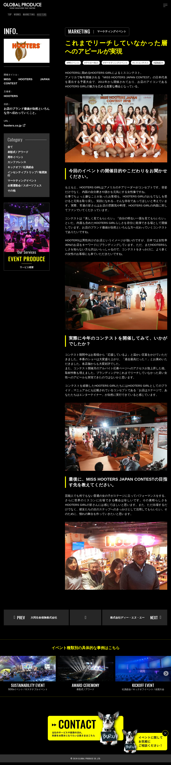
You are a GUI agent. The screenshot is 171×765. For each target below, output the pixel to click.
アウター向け (92, 63)
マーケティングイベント (116, 63)
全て (10, 146)
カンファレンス (17, 162)
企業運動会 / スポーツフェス (25, 182)
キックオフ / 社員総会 (21, 167)
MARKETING (29, 14)
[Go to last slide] (5, 676)
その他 (11, 187)
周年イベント (15, 157)
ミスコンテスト (142, 63)
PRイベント (73, 63)
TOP (10, 14)
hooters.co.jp (13, 125)
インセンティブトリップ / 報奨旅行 (27, 172)
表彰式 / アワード (18, 152)
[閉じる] (165, 733)
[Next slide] (166, 676)
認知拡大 (160, 63)
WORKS (17, 14)
